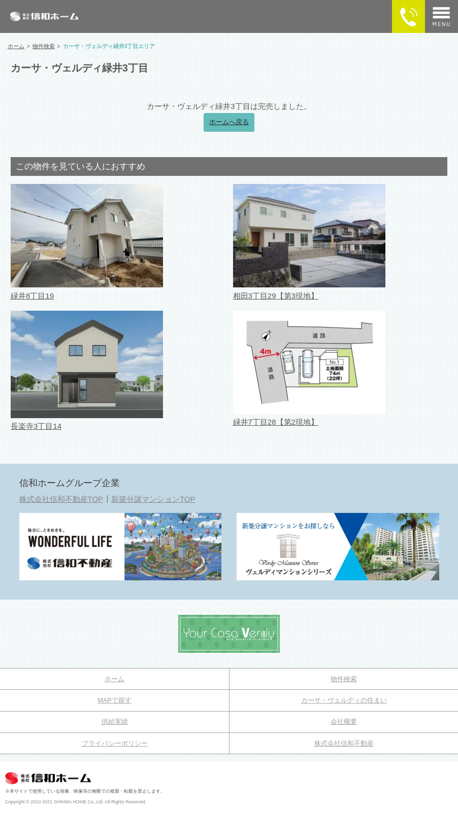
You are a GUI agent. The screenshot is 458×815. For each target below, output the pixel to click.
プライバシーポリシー (115, 743)
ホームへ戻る (229, 122)
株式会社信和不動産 (344, 743)
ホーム (114, 679)
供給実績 (115, 721)
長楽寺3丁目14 (36, 426)
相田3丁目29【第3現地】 (275, 295)
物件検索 (344, 679)
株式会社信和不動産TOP (61, 499)
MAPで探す (114, 700)
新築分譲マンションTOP (153, 499)
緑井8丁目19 (32, 295)
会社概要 (344, 721)
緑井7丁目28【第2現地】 (275, 422)
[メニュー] (441, 16)
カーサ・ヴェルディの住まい (344, 700)
